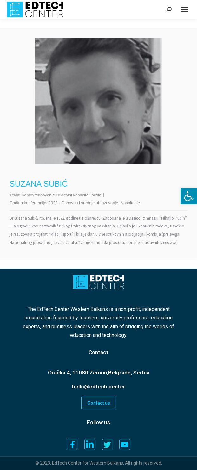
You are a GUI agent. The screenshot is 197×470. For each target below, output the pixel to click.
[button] (189, 196)
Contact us (98, 402)
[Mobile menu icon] (184, 9)
